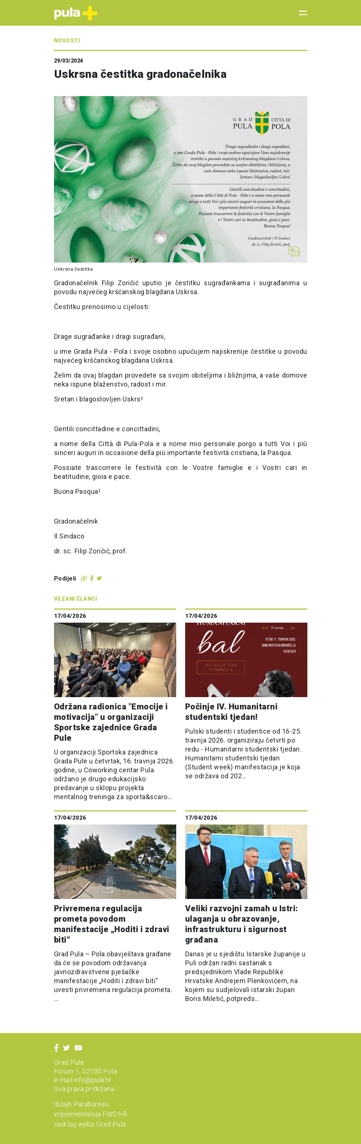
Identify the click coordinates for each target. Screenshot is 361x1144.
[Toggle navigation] (300, 13)
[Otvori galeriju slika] (294, 251)
